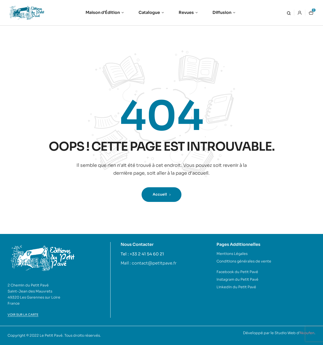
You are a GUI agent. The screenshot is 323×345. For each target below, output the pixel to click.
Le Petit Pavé (51, 335)
